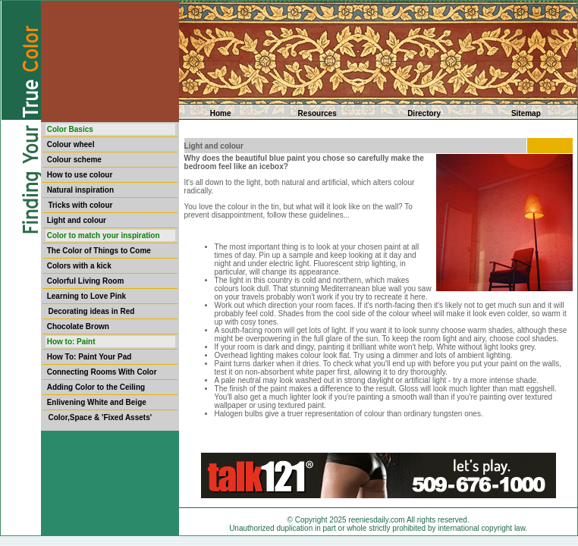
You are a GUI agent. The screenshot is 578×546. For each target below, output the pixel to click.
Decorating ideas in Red (91, 311)
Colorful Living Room (85, 281)
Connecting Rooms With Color (102, 372)
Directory (424, 113)
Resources (317, 113)
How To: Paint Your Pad (89, 357)
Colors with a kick (79, 266)
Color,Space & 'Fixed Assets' (100, 417)
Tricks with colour (80, 205)
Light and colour (76, 220)
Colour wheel (71, 144)
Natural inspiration (80, 190)
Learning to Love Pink (86, 296)
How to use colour (80, 175)
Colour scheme (74, 159)
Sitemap (526, 113)
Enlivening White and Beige (96, 402)
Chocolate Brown (78, 326)
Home (220, 113)
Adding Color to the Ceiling (96, 387)
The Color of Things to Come (99, 250)
